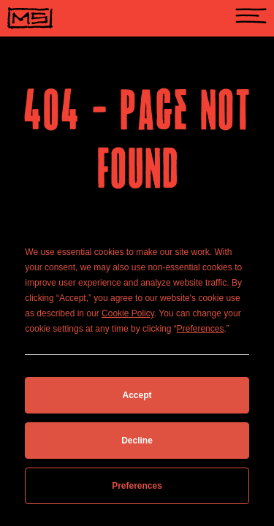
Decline (137, 440)
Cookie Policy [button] (128, 313)
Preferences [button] (200, 329)
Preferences (137, 486)
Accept (136, 395)
